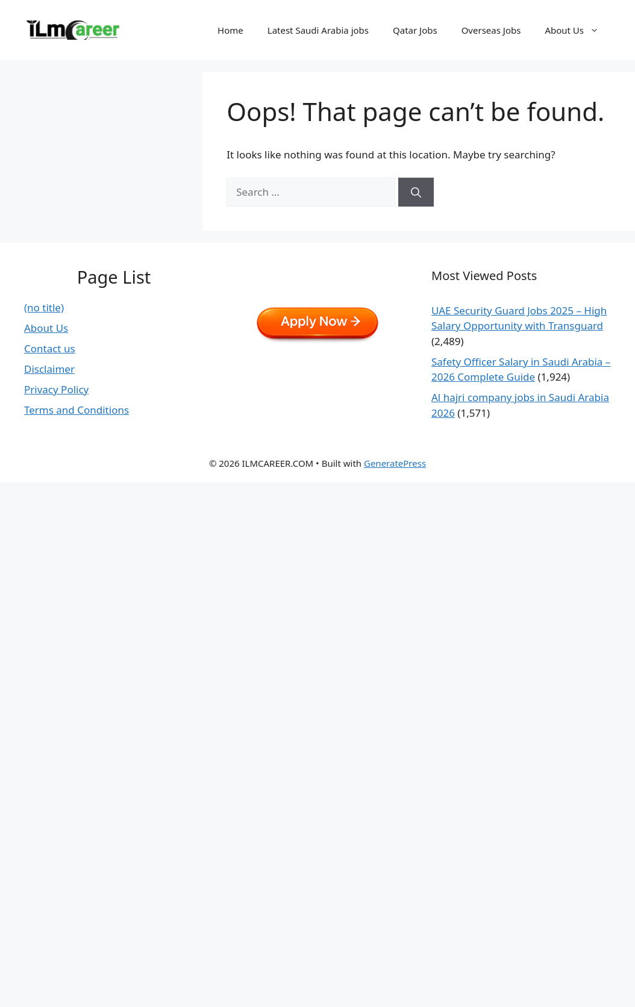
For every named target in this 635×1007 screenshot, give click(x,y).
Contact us (49, 348)
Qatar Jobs (415, 30)
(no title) (44, 307)
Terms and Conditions (76, 410)
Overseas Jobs (491, 30)
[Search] (416, 192)
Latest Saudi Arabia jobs (318, 30)
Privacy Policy (56, 389)
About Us (578, 30)
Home (230, 30)
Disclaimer (49, 369)
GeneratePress (395, 463)
